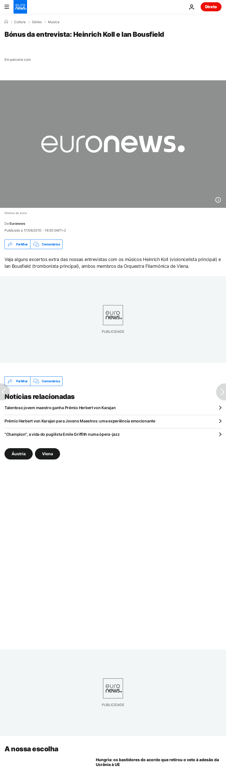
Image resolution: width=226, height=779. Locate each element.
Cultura (20, 22)
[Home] (6, 22)
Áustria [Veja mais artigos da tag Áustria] (19, 453)
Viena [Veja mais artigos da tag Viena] (47, 453)
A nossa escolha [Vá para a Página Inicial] (31, 749)
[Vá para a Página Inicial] (20, 7)
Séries (37, 22)
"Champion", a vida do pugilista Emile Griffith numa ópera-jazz (62, 434)
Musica (53, 22)
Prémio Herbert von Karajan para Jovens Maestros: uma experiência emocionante (80, 420)
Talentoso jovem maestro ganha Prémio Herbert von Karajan (60, 407)
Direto (211, 6)
